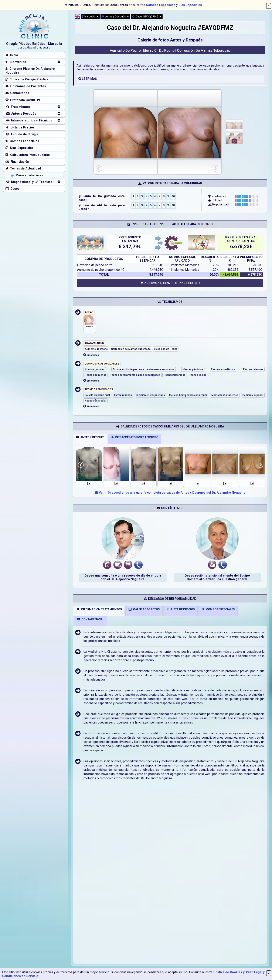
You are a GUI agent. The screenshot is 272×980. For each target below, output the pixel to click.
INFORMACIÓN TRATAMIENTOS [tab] (99, 609)
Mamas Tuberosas (26, 175)
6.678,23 (239, 246)
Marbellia (89, 16)
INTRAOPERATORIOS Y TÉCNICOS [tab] (134, 437)
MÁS (93, 79)
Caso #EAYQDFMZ (145, 16)
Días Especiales (190, 5)
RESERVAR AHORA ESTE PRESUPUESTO (170, 283)
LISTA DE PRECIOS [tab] (180, 609)
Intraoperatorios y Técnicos (29, 120)
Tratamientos (18, 107)
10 (173, 196)
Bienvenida (16, 62)
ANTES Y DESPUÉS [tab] (90, 437)
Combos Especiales (160, 5)
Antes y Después (114, 16)
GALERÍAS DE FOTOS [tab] (144, 609)
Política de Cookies (227, 972)
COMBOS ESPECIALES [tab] (218, 609)
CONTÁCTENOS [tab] (89, 619)
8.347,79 (128, 246)
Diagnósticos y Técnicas (29, 182)
